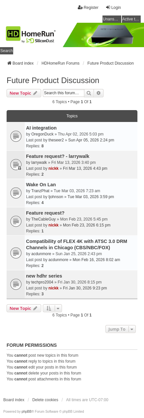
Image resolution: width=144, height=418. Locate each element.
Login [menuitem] (113, 7)
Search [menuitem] (6, 50)
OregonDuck (42, 134)
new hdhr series (44, 276)
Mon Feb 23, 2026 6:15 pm (86, 225)
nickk (53, 168)
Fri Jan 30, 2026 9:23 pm (85, 288)
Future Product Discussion (53, 80)
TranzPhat (40, 191)
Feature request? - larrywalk (57, 156)
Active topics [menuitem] (131, 19)
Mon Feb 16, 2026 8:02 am (96, 259)
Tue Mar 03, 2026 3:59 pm (91, 196)
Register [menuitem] (88, 7)
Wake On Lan (41, 184)
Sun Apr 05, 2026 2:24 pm (91, 140)
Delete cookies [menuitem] (45, 400)
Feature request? (45, 213)
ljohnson (55, 196)
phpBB (27, 411)
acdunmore (41, 254)
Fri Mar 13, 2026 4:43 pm (85, 168)
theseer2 (56, 140)
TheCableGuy (43, 219)
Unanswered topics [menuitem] (112, 19)
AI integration (41, 128)
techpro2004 (42, 282)
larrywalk (39, 162)
